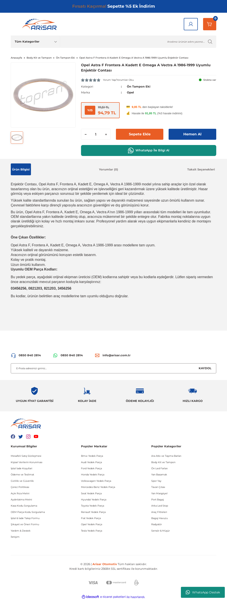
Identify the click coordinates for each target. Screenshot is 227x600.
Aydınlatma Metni (21, 499)
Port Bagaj (157, 499)
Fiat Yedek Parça (91, 518)
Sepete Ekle (140, 134)
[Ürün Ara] (138, 42)
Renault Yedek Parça (93, 512)
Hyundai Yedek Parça (93, 499)
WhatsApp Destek (203, 592)
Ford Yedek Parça (91, 468)
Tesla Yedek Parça (91, 530)
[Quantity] (96, 134)
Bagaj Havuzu (159, 518)
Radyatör (156, 524)
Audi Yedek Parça (91, 462)
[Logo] (40, 24)
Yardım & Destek (21, 530)
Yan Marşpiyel (159, 493)
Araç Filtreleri (159, 512)
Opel (130, 92)
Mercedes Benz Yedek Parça (98, 487)
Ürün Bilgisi (21, 169)
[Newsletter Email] (113, 368)
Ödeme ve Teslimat (22, 474)
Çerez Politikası (20, 487)
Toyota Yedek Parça (92, 505)
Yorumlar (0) (108, 169)
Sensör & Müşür (160, 530)
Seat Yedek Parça (91, 493)
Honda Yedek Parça (92, 474)
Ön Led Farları (159, 468)
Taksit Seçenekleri (201, 169)
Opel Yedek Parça (91, 524)
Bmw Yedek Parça (92, 455)
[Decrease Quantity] (85, 134)
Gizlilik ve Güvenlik (22, 480)
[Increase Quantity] (106, 134)
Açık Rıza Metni (20, 493)
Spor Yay (156, 480)
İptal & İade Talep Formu (25, 518)
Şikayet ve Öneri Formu (25, 524)
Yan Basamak (159, 474)
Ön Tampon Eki (138, 86)
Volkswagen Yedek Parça (96, 480)
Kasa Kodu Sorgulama (24, 505)
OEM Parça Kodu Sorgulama (28, 512)
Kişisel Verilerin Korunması (26, 462)
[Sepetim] (209, 24)
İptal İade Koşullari (21, 468)
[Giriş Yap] (190, 24)
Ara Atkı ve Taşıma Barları (166, 455)
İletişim (15, 536)
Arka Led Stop (159, 505)
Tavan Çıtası (158, 487)
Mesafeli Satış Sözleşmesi (26, 455)
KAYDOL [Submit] (205, 368)
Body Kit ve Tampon (163, 462)
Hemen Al (192, 134)
